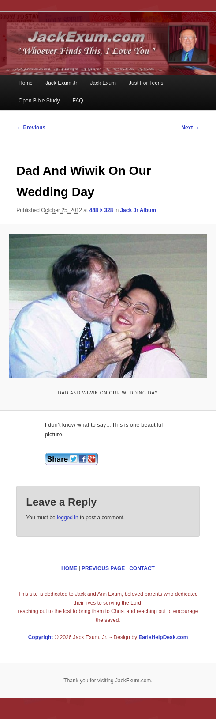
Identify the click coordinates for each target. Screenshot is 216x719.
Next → (190, 128)
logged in (67, 518)
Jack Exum (103, 83)
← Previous (30, 128)
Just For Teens (146, 83)
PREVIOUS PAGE (103, 568)
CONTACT (142, 568)
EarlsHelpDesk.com (163, 637)
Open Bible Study (39, 101)
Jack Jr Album (138, 210)
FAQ (78, 101)
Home (26, 83)
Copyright (40, 637)
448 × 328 (101, 210)
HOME (69, 568)
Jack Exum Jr (61, 83)
